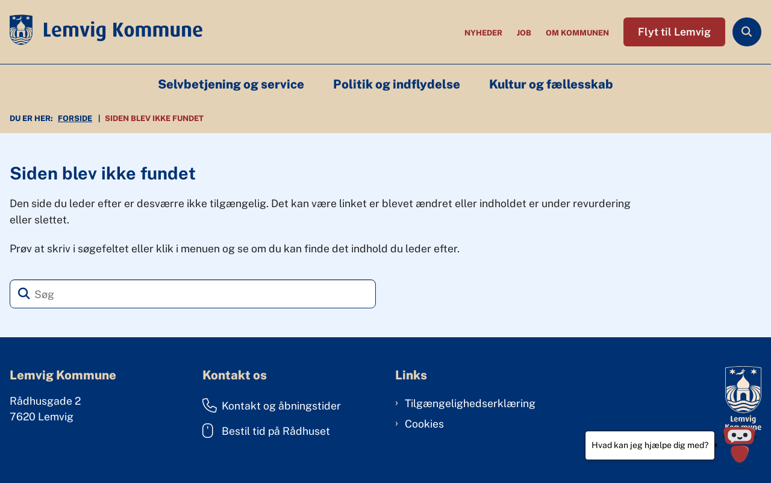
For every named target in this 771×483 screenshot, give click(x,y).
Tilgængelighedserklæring (470, 403)
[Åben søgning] (746, 31)
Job (524, 33)
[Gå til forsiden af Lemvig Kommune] (101, 31)
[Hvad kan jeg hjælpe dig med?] (739, 445)
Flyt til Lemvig (674, 31)
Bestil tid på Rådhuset (266, 430)
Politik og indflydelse (396, 84)
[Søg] (193, 293)
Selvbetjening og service (231, 84)
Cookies (424, 423)
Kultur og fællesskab (551, 84)
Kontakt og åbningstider (271, 405)
